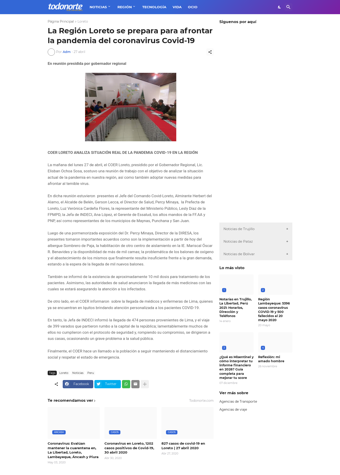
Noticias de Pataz (238, 241)
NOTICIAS (98, 7)
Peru (90, 373)
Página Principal (61, 22)
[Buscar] (288, 7)
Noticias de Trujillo (238, 229)
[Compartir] (210, 52)
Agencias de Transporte (238, 401)
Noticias (77, 373)
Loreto (83, 22)
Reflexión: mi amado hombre (271, 359)
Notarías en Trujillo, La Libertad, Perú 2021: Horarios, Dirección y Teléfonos (235, 307)
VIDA (177, 7)
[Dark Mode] (279, 7)
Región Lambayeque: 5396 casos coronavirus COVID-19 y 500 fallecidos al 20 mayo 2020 (274, 309)
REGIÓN (124, 7)
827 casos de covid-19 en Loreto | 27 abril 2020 (183, 445)
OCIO (192, 7)
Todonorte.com (201, 400)
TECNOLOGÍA (154, 7)
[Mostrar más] (145, 384)
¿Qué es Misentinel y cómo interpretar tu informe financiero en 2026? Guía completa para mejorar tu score (236, 367)
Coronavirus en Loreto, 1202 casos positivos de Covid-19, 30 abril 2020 (129, 447)
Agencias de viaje (233, 409)
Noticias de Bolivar (239, 254)
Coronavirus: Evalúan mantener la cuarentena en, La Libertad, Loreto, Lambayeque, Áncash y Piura (73, 450)
